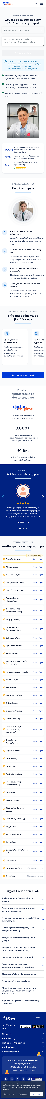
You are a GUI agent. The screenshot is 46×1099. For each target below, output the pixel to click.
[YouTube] (23, 1079)
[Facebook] (6, 1079)
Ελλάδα (13, 1067)
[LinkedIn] (18, 1079)
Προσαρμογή (9, 1094)
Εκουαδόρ (14, 1070)
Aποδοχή (36, 1094)
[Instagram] (12, 1079)
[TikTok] (29, 1079)
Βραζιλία (32, 1070)
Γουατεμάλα (23, 1070)
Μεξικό (25, 1067)
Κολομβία (32, 1067)
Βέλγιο (19, 1067)
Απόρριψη (23, 1094)
